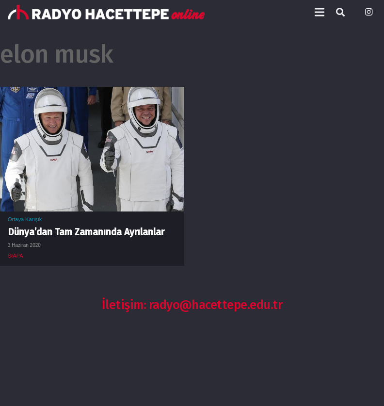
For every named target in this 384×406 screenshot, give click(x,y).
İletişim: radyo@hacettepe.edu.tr (192, 304)
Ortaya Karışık (25, 219)
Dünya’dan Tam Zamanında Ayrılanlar (86, 232)
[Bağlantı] (106, 12)
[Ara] (340, 12)
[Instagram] (368, 12)
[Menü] (319, 12)
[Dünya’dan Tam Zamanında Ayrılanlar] (92, 94)
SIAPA (15, 256)
